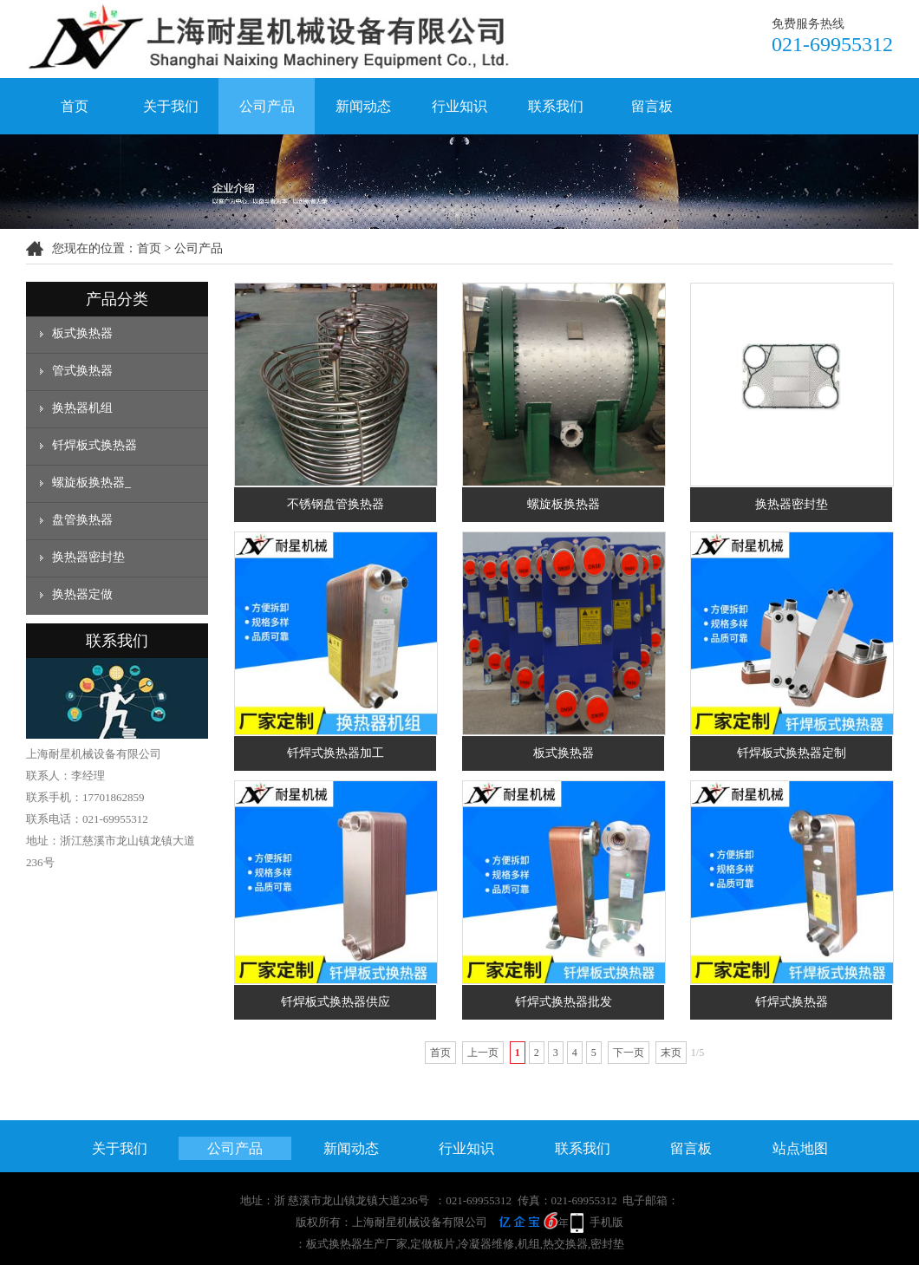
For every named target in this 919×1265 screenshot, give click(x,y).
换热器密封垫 (88, 557)
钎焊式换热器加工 (335, 753)
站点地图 (800, 1148)
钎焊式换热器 (791, 1001)
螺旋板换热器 (563, 504)
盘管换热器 (82, 519)
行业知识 (459, 106)
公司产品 (267, 106)
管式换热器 (82, 370)
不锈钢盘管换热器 (335, 504)
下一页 (628, 1053)
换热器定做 (82, 594)
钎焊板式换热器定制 (791, 753)
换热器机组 (82, 407)
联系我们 (555, 106)
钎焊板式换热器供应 (335, 1001)
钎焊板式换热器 (94, 445)
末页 (671, 1053)
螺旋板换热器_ (91, 482)
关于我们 (171, 106)
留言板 (652, 106)
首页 (74, 106)
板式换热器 (82, 333)
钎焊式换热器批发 (563, 1001)
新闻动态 (363, 106)
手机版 (606, 1222)
